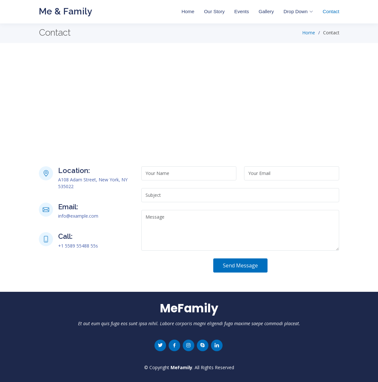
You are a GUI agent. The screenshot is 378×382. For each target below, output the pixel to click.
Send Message (240, 265)
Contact (331, 11)
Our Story (214, 11)
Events (241, 11)
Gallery (266, 11)
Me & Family (65, 11)
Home (187, 11)
